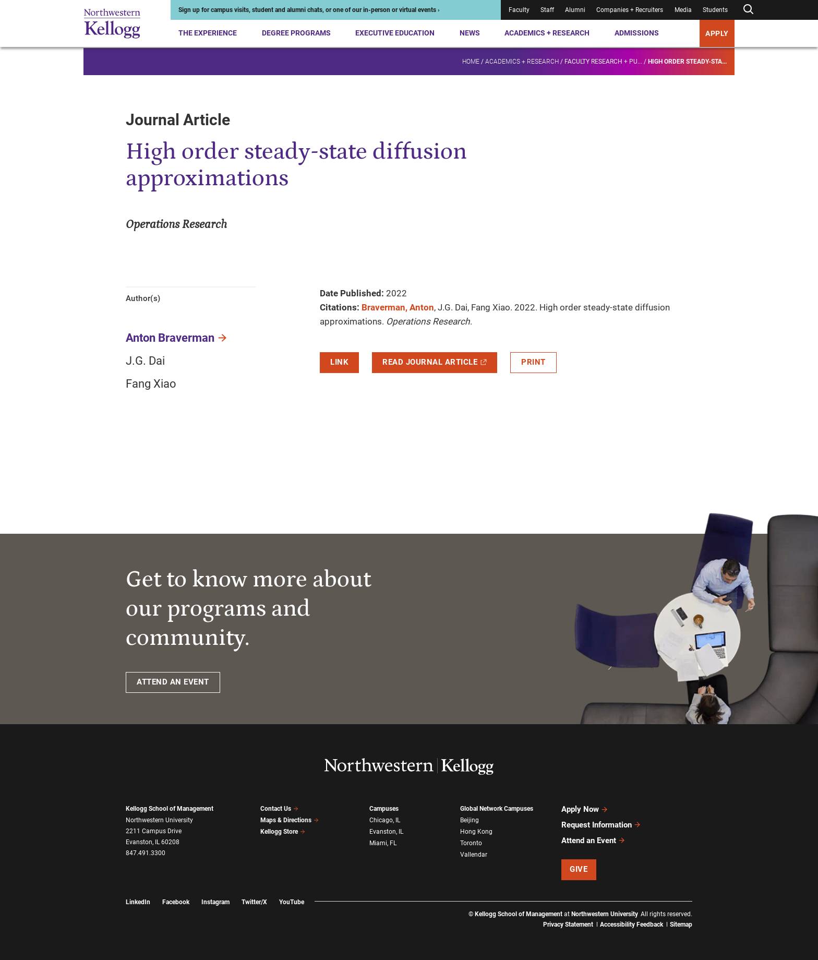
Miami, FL (382, 842)
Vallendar (473, 854)
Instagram (215, 900)
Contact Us (279, 808)
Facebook (175, 900)
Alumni (575, 10)
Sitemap (681, 923)
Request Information (601, 824)
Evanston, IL (386, 831)
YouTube (291, 900)
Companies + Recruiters (629, 10)
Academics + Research (547, 33)
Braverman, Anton (398, 307)
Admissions (637, 33)
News (470, 33)
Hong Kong (476, 831)
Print (533, 362)
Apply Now (584, 809)
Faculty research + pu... (603, 60)
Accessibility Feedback (631, 923)
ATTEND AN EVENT (173, 682)
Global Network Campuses (496, 808)
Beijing (469, 820)
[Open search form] (748, 9)
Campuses (384, 808)
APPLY (717, 33)
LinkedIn (138, 900)
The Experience (207, 33)
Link (339, 362)
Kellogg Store (282, 831)
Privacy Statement (568, 923)
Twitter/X (254, 900)
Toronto (471, 842)
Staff (547, 10)
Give (578, 868)
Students (715, 10)
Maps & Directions (289, 820)
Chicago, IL (384, 820)
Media (683, 10)
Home (470, 60)
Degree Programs (296, 33)
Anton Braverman (170, 337)
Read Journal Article (434, 362)
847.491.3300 (145, 853)
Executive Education (395, 33)
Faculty (519, 10)
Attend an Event (593, 839)
